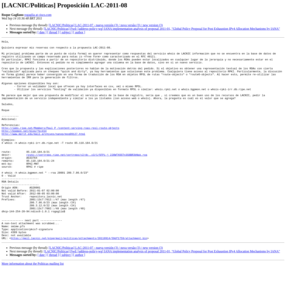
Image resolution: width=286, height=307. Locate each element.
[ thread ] (53, 32)
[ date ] (42, 32)
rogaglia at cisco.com (37, 14)
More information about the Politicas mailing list (33, 303)
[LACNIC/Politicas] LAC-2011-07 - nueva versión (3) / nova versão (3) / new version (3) (106, 25)
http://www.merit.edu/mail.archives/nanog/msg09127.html (43, 153)
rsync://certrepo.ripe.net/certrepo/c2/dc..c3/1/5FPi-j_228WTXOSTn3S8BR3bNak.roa (86, 178)
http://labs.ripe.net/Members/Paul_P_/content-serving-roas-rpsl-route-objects (60, 146)
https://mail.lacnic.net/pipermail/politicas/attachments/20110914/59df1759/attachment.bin (79, 278)
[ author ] (79, 32)
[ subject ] (66, 32)
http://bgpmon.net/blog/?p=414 (24, 149)
